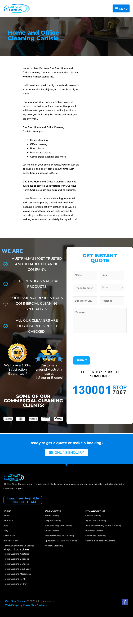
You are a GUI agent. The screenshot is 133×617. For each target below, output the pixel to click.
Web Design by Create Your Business (26, 605)
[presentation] (99, 347)
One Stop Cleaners (15, 601)
